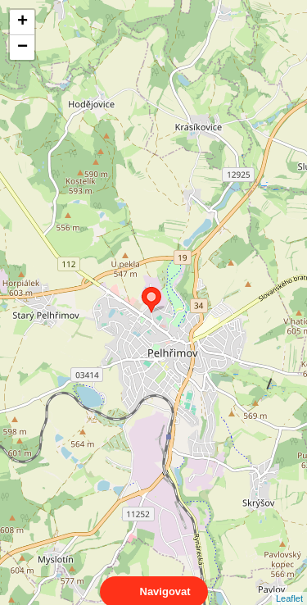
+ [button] (22, 22)
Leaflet (289, 584)
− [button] (22, 47)
